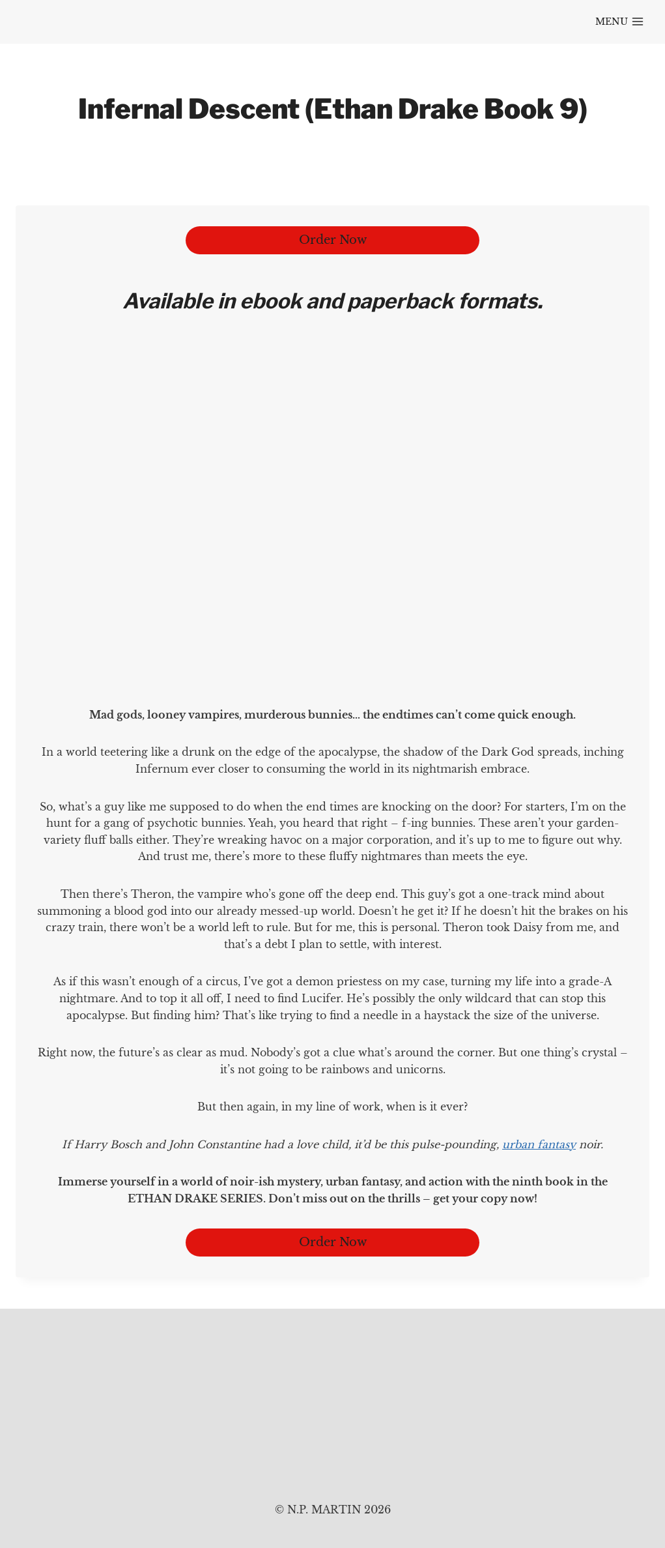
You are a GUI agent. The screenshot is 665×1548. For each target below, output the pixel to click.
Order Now (333, 240)
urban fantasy (539, 1144)
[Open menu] (619, 22)
